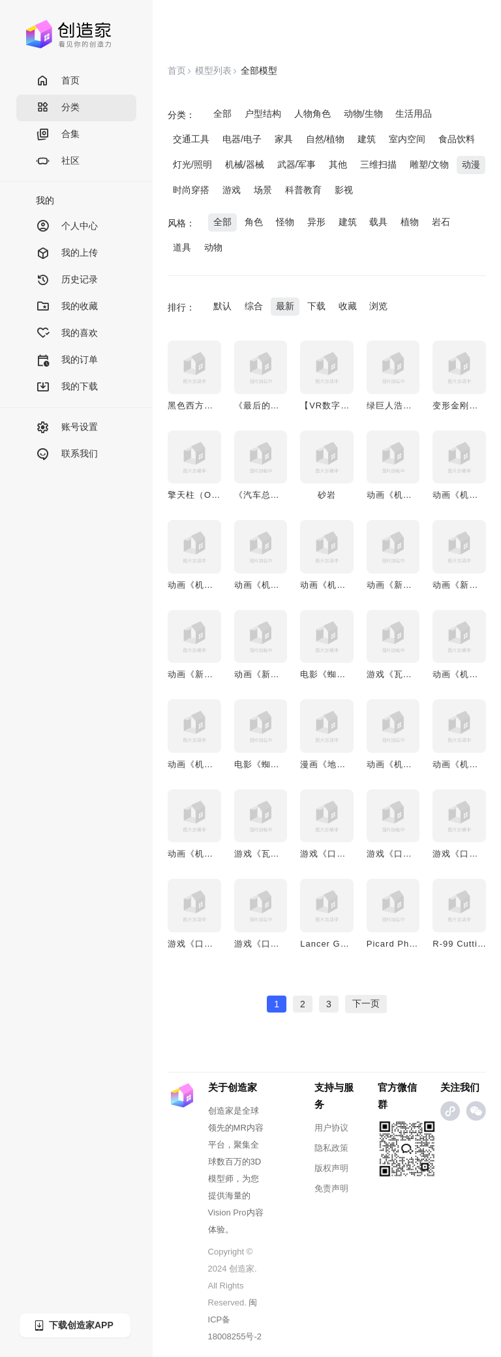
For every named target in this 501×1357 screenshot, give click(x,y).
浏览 (378, 306)
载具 (378, 222)
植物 (410, 222)
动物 (213, 247)
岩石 (441, 222)
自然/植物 (325, 139)
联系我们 (67, 454)
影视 (344, 190)
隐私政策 (331, 1148)
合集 (58, 135)
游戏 (231, 190)
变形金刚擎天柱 (464, 405)
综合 (254, 306)
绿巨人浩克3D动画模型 (414, 405)
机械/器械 (244, 164)
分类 (58, 108)
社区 (58, 161)
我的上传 (67, 253)
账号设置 (67, 428)
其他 (338, 164)
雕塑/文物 (429, 164)
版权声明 (331, 1168)
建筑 (366, 139)
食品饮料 (456, 139)
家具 (284, 139)
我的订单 (67, 360)
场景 (263, 190)
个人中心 (67, 227)
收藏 (348, 306)
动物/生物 (363, 113)
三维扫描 (378, 164)
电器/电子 (242, 139)
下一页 (366, 1003)
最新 (285, 306)
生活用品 (413, 113)
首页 (58, 81)
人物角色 (312, 113)
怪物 (285, 222)
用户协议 (331, 1128)
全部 (222, 113)
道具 (182, 247)
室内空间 (407, 139)
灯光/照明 (192, 164)
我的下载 (67, 387)
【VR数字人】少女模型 (347, 405)
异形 (316, 222)
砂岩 (327, 495)
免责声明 (331, 1188)
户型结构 (263, 113)
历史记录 (67, 280)
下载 (316, 306)
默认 (222, 306)
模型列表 (213, 70)
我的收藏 (67, 307)
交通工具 (191, 139)
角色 (254, 222)
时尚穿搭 (191, 190)
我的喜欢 (67, 334)
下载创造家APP (73, 1325)
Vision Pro (227, 1212)
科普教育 (303, 190)
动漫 (471, 164)
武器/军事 (296, 164)
